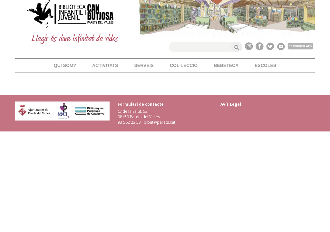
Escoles (265, 65)
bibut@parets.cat (159, 122)
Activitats (105, 65)
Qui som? (65, 65)
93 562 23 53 (129, 122)
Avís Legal (230, 104)
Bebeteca (226, 65)
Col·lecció (184, 65)
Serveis (143, 65)
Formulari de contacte (141, 104)
